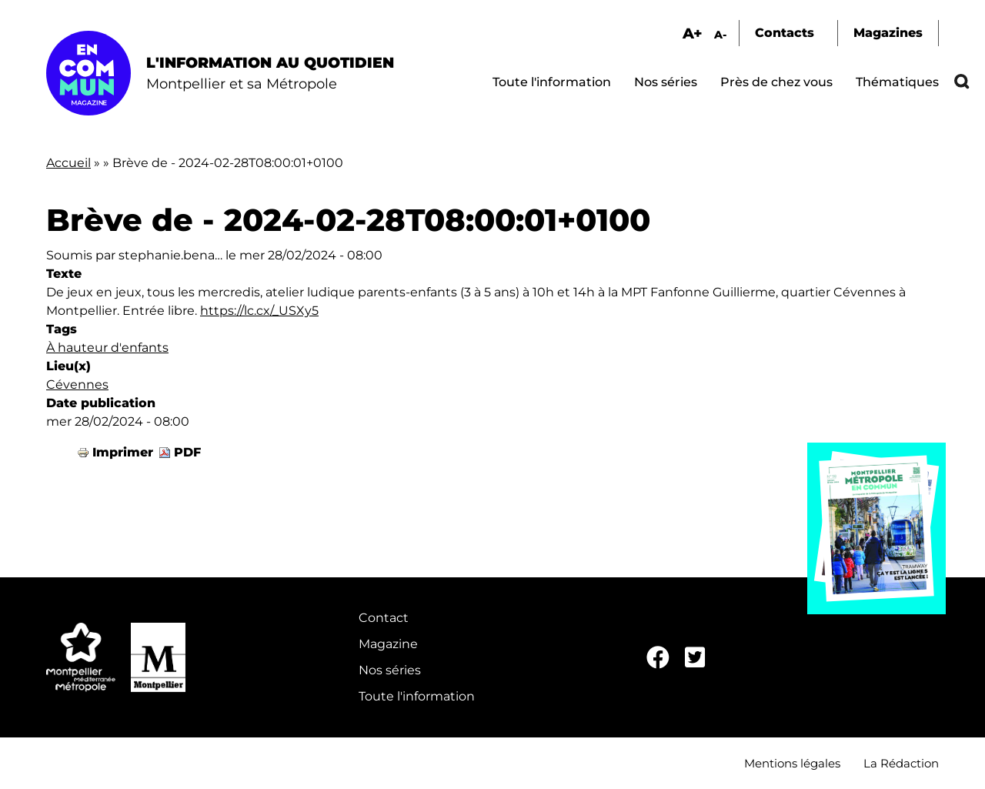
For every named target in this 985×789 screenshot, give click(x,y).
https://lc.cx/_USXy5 (259, 310)
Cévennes (77, 384)
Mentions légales (792, 763)
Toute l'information (551, 82)
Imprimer (122, 452)
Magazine (388, 644)
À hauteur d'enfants (107, 347)
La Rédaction (901, 763)
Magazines (888, 32)
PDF (187, 452)
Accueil (68, 162)
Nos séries (665, 82)
